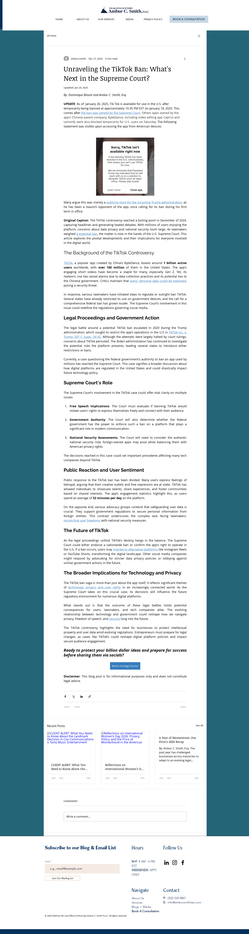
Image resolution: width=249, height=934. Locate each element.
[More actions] (185, 59)
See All (199, 725)
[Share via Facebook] (65, 696)
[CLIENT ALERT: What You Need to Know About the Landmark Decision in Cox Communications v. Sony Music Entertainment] (71, 745)
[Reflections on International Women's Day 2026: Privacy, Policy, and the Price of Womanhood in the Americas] (125, 745)
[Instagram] (174, 862)
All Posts (51, 35)
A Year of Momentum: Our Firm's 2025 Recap (177, 740)
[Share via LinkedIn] (81, 696)
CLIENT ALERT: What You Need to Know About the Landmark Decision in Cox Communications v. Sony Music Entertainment (69, 767)
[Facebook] (183, 862)
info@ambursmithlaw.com (184, 902)
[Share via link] (89, 696)
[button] (199, 35)
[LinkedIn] (166, 862)
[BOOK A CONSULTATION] (189, 19)
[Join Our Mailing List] (62, 878)
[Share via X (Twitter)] (73, 696)
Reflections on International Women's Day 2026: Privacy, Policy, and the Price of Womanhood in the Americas (124, 767)
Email (47, 861)
